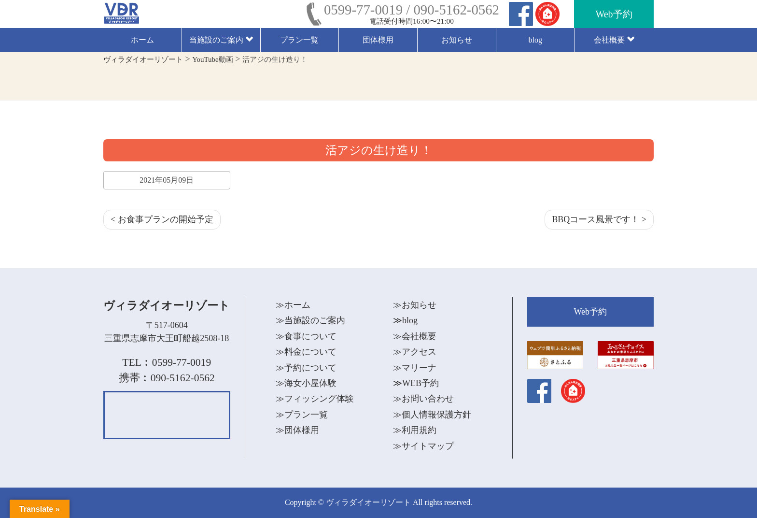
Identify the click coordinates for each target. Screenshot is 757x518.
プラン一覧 (299, 40)
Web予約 (613, 14)
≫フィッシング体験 (315, 398)
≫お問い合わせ (423, 398)
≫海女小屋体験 (306, 383)
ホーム (142, 40)
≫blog (405, 320)
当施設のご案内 (221, 39)
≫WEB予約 (416, 383)
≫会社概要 (414, 336)
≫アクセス (414, 352)
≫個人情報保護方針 (432, 414)
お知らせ (456, 40)
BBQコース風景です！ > (599, 219)
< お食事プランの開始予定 (162, 219)
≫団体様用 (297, 430)
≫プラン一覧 (302, 414)
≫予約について (306, 368)
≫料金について (306, 352)
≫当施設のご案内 (310, 320)
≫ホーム (293, 305)
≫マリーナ (414, 368)
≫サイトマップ (423, 446)
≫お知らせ (414, 305)
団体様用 (378, 40)
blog (535, 40)
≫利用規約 (414, 430)
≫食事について (306, 336)
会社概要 (614, 39)
